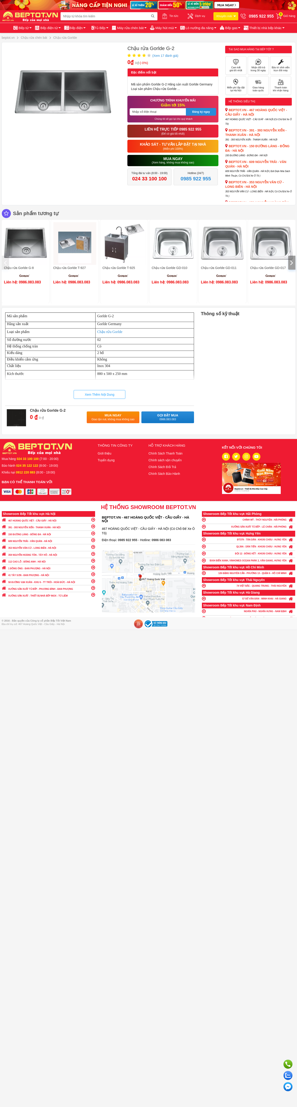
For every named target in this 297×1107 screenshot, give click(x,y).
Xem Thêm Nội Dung (99, 394)
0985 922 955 (128, 540)
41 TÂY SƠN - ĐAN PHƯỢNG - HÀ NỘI (48, 574)
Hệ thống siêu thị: (242, 101)
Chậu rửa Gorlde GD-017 (268, 268)
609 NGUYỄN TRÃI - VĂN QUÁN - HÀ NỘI (48, 540)
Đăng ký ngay (201, 111)
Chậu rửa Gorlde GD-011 (219, 268)
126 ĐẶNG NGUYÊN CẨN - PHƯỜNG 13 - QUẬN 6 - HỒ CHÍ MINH (248, 573)
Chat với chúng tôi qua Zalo (287, 1075)
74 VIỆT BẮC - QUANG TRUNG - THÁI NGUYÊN (248, 585)
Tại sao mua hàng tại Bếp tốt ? (251, 49)
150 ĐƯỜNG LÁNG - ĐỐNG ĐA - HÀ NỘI (48, 533)
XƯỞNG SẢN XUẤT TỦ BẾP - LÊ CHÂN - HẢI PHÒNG (248, 526)
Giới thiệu (105, 453)
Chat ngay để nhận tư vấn (287, 1086)
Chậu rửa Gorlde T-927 (69, 268)
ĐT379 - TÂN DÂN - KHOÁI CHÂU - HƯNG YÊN (248, 539)
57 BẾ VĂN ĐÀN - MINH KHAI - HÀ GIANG (248, 598)
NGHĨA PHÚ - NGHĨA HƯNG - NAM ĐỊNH (248, 611)
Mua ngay (113, 417)
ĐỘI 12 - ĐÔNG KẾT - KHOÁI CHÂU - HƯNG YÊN (248, 553)
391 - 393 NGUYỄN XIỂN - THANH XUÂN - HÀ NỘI (48, 526)
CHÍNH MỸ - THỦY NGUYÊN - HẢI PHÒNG (248, 519)
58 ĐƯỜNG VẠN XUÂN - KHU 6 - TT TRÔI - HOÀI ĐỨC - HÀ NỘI (48, 581)
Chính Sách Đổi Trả (162, 467)
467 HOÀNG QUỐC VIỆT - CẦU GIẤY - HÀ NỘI (48, 519)
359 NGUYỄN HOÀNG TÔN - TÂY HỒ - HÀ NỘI (48, 553)
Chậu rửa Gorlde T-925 (119, 268)
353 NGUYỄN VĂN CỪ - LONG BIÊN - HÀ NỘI (48, 546)
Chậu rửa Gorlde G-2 (48, 410)
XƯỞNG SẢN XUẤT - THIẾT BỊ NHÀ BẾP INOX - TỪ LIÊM (48, 594)
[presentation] (5, 263)
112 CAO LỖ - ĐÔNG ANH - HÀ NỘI (48, 560)
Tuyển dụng (106, 460)
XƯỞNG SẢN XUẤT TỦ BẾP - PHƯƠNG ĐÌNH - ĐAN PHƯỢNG (48, 587)
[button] (263, 28)
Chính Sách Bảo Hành (164, 473)
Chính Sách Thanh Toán (166, 453)
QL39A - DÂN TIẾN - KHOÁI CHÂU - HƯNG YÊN (248, 546)
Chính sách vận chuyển (165, 460)
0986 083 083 (161, 540)
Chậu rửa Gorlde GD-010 (169, 268)
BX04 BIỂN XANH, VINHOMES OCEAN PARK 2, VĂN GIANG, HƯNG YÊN (248, 560)
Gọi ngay (287, 1064)
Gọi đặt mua (167, 417)
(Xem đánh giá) (165, 55)
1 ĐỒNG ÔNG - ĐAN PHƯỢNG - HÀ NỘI (48, 567)
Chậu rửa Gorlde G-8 (19, 268)
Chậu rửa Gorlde (109, 332)
